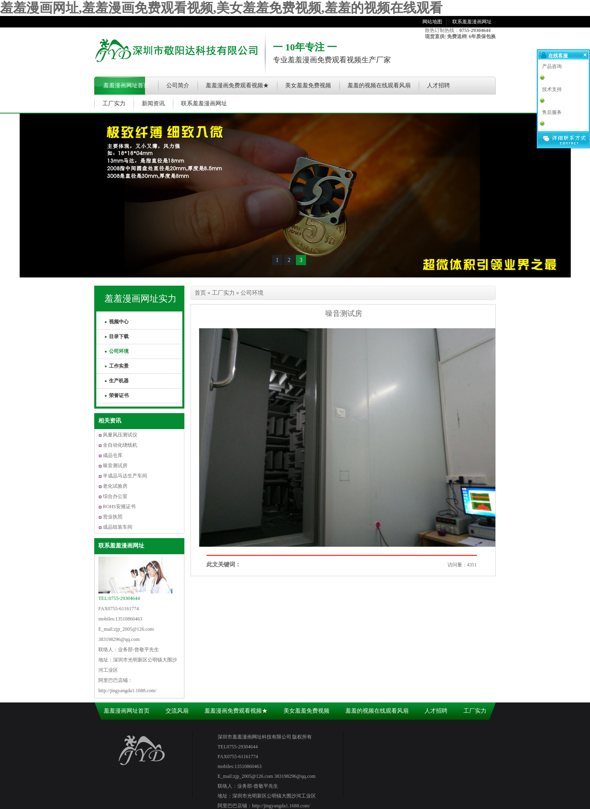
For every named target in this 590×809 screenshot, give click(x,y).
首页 (200, 293)
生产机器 (119, 381)
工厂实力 (113, 103)
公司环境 (119, 351)
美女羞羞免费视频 (308, 85)
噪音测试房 (115, 465)
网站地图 (432, 22)
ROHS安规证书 (119, 506)
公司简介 (177, 85)
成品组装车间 (117, 527)
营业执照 (113, 517)
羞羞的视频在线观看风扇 (379, 85)
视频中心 (119, 322)
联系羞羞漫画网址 (472, 22)
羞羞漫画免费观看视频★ (237, 85)
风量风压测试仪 (120, 435)
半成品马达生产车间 (125, 476)
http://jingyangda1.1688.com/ (127, 690)
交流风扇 (177, 711)
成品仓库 (113, 455)
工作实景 (119, 366)
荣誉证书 (119, 395)
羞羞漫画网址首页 (126, 85)
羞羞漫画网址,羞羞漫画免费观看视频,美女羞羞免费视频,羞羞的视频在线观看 (221, 7)
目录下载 (119, 336)
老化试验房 (115, 486)
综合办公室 (115, 496)
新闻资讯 (153, 103)
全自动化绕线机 (120, 445)
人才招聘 (438, 85)
